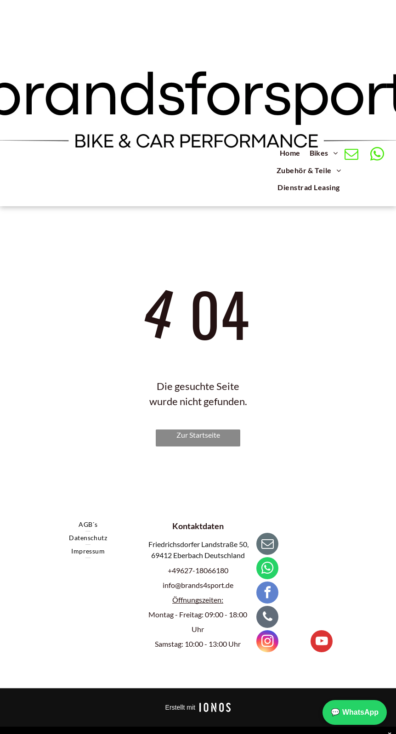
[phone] (267, 618)
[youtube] (322, 642)
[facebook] (267, 594)
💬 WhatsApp (355, 712)
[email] (351, 155)
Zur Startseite (198, 434)
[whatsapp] (377, 155)
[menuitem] (290, 154)
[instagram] (267, 642)
